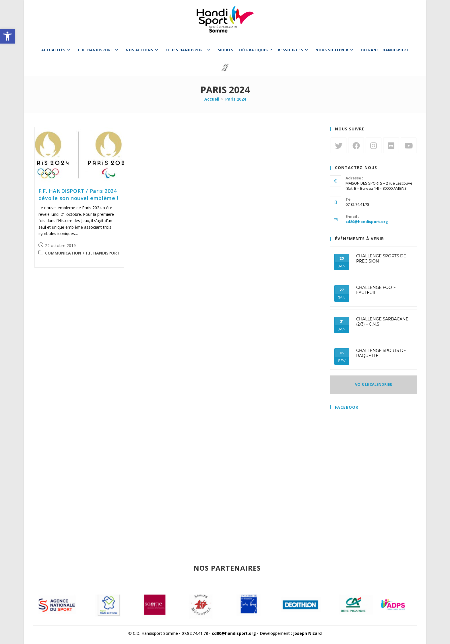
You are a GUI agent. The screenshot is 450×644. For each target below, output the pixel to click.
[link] (7, 36)
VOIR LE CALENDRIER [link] (373, 384)
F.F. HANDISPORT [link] (103, 253)
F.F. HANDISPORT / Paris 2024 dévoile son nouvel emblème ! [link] (78, 194)
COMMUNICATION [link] (63, 253)
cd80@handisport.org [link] (367, 221)
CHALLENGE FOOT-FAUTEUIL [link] (375, 290)
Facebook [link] (346, 407)
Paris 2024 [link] (235, 99)
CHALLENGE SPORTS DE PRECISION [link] (381, 258)
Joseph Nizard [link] (307, 633)
